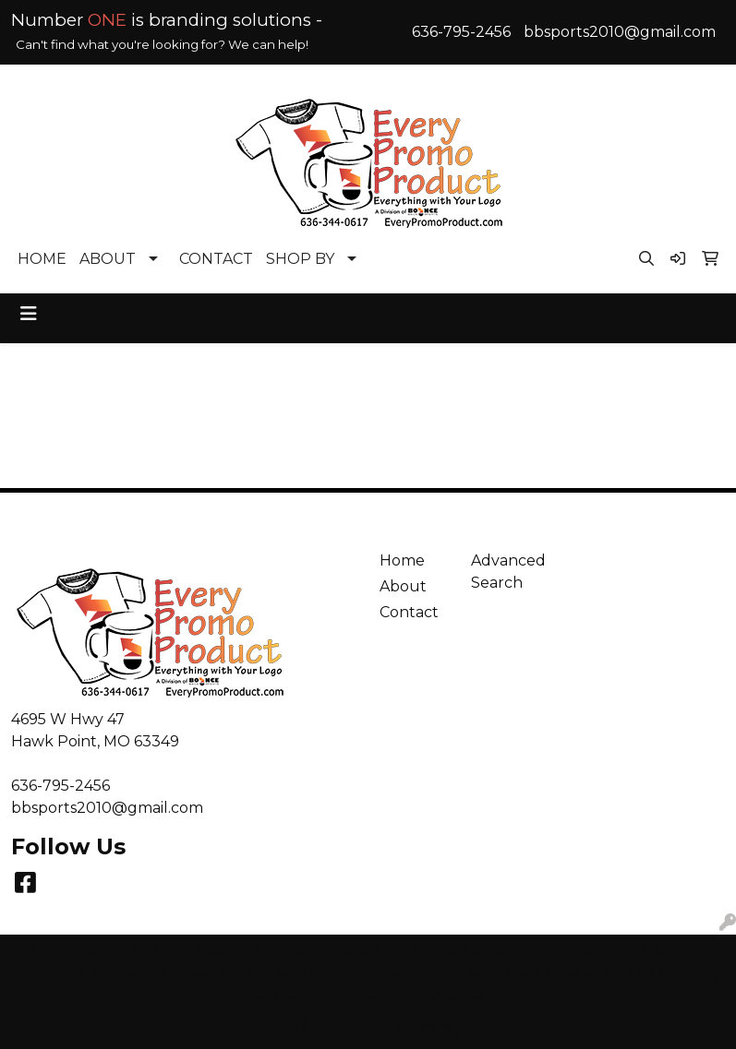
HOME (42, 259)
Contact (409, 612)
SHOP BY (300, 259)
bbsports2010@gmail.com (620, 32)
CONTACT (216, 259)
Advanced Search (506, 571)
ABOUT (107, 259)
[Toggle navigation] (28, 314)
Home (402, 560)
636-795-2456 (461, 32)
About (403, 586)
